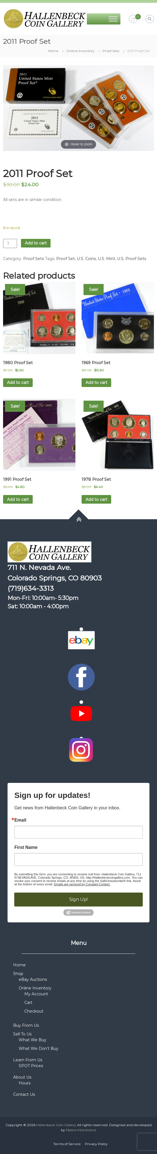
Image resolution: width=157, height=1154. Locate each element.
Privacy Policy (96, 1144)
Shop (18, 973)
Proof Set (65, 258)
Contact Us (24, 1094)
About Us (22, 1077)
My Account (36, 993)
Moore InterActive (81, 1130)
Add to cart (36, 243)
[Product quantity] (10, 243)
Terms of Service (67, 1144)
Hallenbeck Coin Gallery (56, 1125)
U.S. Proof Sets (131, 258)
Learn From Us (27, 1059)
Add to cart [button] (18, 382)
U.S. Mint (106, 258)
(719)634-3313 (31, 588)
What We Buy (32, 1039)
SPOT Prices (31, 1065)
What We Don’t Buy (38, 1048)
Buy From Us (26, 1025)
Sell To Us (22, 1034)
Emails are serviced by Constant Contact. (82, 884)
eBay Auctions (33, 979)
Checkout (33, 1011)
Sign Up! (78, 899)
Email (20, 820)
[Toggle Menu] (113, 18)
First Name (25, 847)
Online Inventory (80, 51)
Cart (28, 1002)
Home (53, 51)
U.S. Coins (86, 258)
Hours (24, 1083)
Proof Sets (111, 51)
